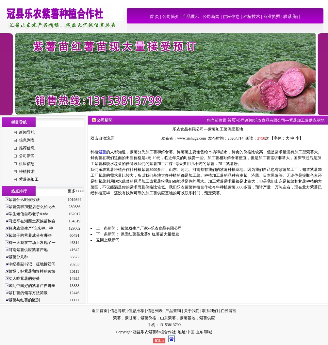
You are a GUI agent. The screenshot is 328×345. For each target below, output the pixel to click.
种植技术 (251, 16)
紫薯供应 (207, 318)
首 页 (154, 16)
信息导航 (118, 310)
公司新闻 (211, 16)
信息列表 (27, 140)
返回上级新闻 (108, 240)
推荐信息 (27, 148)
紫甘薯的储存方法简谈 (28, 293)
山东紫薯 (168, 318)
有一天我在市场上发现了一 (32, 242)
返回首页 (99, 310)
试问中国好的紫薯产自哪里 (32, 285)
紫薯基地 (187, 318)
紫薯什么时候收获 (24, 199)
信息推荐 (136, 310)
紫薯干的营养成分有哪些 (30, 235)
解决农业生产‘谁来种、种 (30, 228)
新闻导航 (27, 132)
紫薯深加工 (29, 179)
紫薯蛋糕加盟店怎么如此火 (32, 206)
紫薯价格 (148, 318)
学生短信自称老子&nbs (28, 214)
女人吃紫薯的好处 (24, 278)
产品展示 (190, 16)
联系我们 (291, 16)
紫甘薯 (131, 318)
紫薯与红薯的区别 (24, 300)
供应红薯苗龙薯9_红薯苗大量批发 (150, 234)
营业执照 (271, 16)
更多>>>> (76, 191)
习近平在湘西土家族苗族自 (32, 221)
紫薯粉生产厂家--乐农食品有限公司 (151, 228)
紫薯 (102, 152)
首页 (231, 120)
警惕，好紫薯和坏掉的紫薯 (32, 271)
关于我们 (192, 310)
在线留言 (228, 310)
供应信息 (231, 16)
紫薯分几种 (18, 257)
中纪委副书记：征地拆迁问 (32, 264)
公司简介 (170, 16)
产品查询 (173, 310)
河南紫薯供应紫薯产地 (28, 250)
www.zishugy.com (191, 138)
